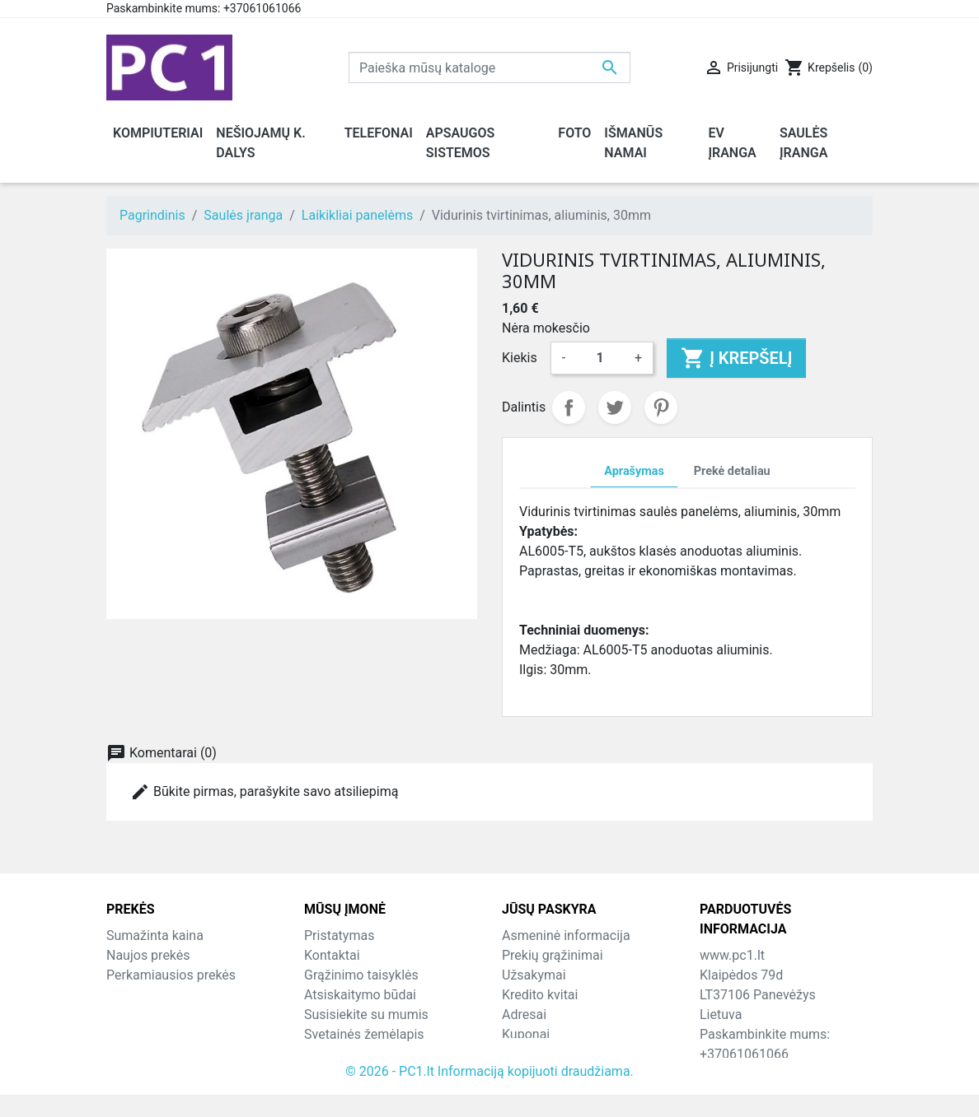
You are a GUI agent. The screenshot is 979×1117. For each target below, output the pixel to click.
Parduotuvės (340, 1054)
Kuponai (526, 1034)
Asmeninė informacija (566, 935)
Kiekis (519, 357)
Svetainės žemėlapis (364, 1034)
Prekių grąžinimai (552, 955)
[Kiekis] (600, 358)
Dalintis (568, 407)
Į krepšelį (736, 358)
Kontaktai (332, 955)
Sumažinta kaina (155, 935)
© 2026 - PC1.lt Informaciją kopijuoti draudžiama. (489, 1093)
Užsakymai (534, 975)
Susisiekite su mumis (366, 1014)
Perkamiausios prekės (171, 975)
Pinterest (660, 407)
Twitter (614, 407)
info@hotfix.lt (806, 1074)
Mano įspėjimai (547, 1054)
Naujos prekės (148, 955)
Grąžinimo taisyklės (361, 975)
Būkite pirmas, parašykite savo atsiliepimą (264, 792)
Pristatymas (339, 935)
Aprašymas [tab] (633, 471)
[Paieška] (489, 67)
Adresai (524, 1014)
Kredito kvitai (540, 995)
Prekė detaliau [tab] (732, 471)
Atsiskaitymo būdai (360, 995)
